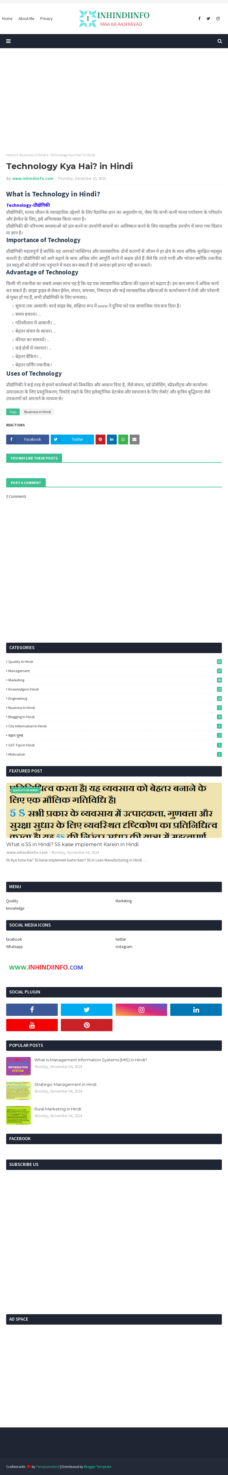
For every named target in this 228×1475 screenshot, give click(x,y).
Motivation (115, 754)
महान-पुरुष (115, 735)
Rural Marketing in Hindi (57, 1108)
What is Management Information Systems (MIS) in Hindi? (90, 1059)
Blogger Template (97, 1466)
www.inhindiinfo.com (32, 178)
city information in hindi (115, 726)
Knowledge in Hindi (115, 689)
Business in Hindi (32, 155)
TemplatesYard (47, 1466)
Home (11, 155)
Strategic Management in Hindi (65, 1084)
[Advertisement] (114, 100)
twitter (121, 939)
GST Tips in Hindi (115, 745)
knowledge (15, 908)
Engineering (115, 698)
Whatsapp (14, 946)
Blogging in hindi (115, 716)
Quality (12, 901)
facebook (14, 939)
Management (115, 670)
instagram (124, 946)
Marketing (115, 680)
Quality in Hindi (115, 661)
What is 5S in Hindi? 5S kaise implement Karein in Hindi (72, 844)
